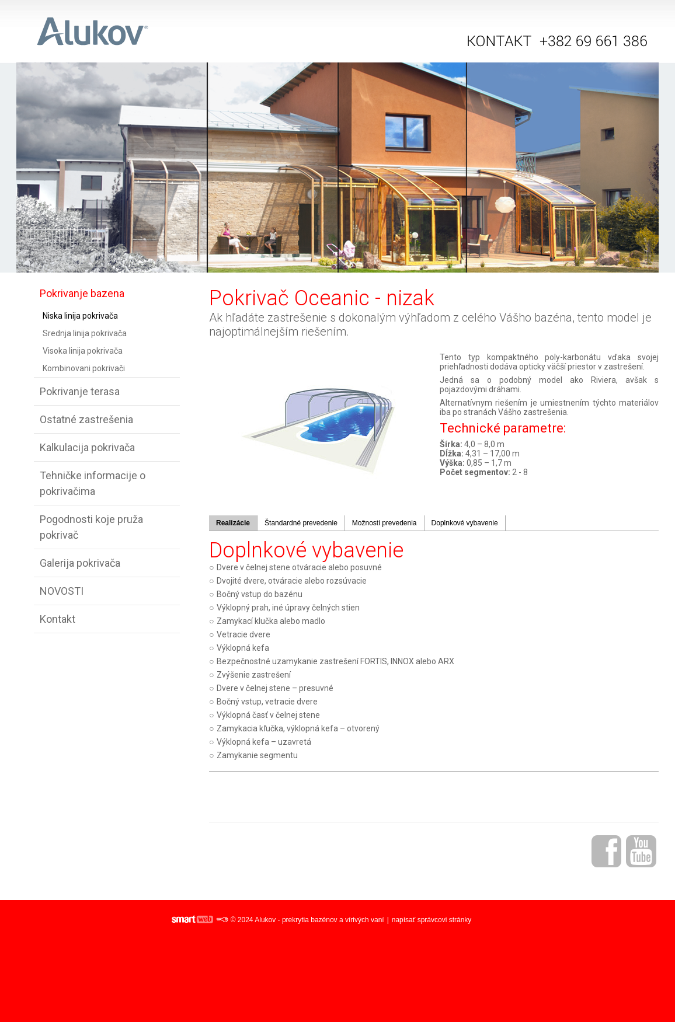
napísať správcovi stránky (432, 920)
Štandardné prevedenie (301, 523)
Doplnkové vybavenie (465, 523)
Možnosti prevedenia (384, 523)
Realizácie (233, 523)
